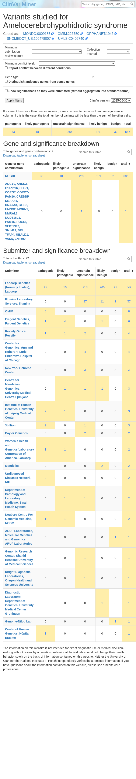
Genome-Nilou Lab (18, 621)
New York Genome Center (18, 370)
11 (102, 301)
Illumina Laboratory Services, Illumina (19, 301)
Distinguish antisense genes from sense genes (40, 81)
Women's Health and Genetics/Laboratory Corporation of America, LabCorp (19, 449)
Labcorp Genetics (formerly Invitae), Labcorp (17, 287)
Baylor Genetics (16, 433)
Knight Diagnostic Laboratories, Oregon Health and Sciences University (19, 578)
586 (125, 176)
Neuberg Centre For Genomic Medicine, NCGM (19, 519)
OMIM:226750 (68, 34)
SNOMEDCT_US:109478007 (29, 38)
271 (97, 131)
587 (127, 131)
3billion (10, 425)
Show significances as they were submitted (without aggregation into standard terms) (67, 91)
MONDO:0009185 (36, 34)
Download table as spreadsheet (24, 155)
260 (69, 131)
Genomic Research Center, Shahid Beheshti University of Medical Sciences (19, 558)
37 (85, 301)
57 (129, 301)
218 (85, 287)
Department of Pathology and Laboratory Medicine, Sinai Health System (16, 498)
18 (37, 131)
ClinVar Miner (19, 4)
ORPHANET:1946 (100, 34)
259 (81, 176)
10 (65, 287)
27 (45, 287)
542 (128, 287)
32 (116, 131)
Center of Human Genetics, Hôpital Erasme (17, 633)
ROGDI (10, 176)
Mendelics (12, 465)
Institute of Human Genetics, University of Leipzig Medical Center (19, 411)
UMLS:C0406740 (71, 38)
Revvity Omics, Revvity (15, 333)
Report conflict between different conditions (38, 68)
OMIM (9, 311)
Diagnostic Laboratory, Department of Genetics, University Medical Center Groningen (19, 603)
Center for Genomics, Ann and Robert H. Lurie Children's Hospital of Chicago (19, 352)
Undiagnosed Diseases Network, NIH (18, 478)
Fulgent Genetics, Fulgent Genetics (17, 321)
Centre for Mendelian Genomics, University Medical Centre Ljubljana (18, 388)
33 (13, 131)
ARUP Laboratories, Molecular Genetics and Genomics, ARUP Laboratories (19, 537)
